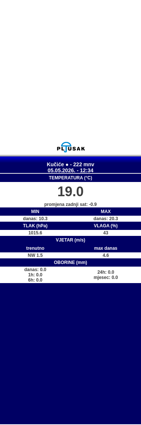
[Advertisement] (70, 70)
